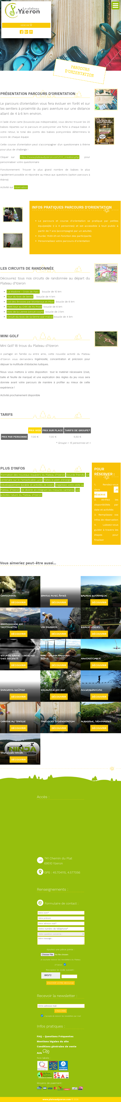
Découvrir (18, 602)
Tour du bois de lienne (20, 296)
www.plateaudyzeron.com (57, 1099)
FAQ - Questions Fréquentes (55, 1036)
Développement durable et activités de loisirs (27, 484)
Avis (43, 1052)
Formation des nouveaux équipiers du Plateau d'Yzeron (33, 474)
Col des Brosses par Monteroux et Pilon (30, 301)
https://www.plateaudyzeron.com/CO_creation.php (49, 157)
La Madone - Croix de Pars (23, 291)
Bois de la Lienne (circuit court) (25, 311)
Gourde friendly (75, 474)
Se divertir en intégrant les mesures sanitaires (47, 489)
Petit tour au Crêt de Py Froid (24, 306)
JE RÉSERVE (106, 492)
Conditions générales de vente (56, 1046)
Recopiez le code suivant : (60, 970)
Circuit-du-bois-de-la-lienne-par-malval (30, 316)
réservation (20, 187)
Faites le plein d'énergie (57, 479)
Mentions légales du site (53, 1041)
